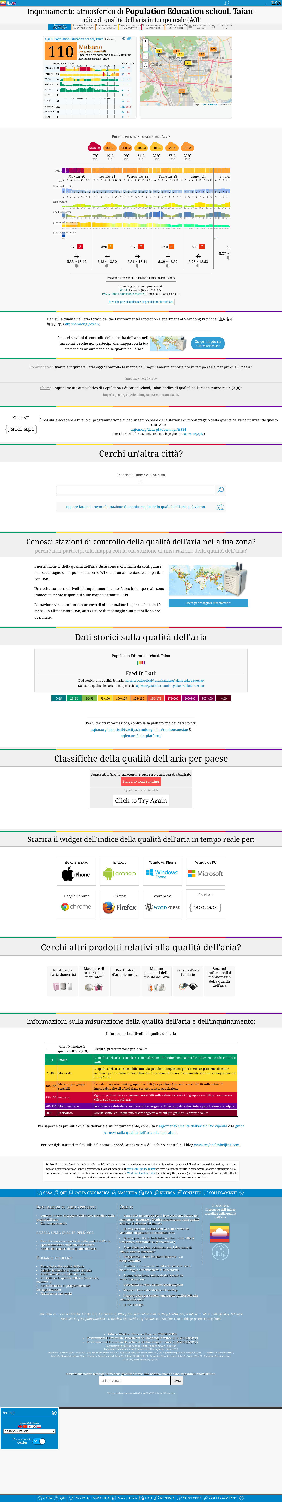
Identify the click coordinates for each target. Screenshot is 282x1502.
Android (119, 925)
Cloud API (205, 958)
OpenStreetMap (210, 104)
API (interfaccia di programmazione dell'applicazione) (63, 1450)
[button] (176, 54)
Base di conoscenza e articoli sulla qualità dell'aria (75, 1404)
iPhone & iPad (76, 925)
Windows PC (205, 925)
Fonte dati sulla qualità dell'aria (62, 1429)
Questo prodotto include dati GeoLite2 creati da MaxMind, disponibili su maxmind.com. (154, 1393)
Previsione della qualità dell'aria (62, 1437)
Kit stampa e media (53, 1386)
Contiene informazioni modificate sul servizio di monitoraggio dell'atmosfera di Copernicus (155, 1431)
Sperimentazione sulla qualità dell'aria (67, 1408)
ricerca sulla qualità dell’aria (65, 1395)
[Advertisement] (141, 772)
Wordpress (162, 959)
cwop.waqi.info (130, 1423)
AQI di (74, 39)
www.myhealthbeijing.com (216, 1307)
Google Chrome (76, 959)
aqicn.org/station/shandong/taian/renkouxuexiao (170, 686)
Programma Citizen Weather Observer (149, 1419)
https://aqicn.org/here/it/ (141, 378)
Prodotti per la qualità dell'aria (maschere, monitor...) (67, 1443)
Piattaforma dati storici (56, 1456)
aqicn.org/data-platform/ (141, 735)
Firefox (119, 959)
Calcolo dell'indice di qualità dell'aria (66, 1433)
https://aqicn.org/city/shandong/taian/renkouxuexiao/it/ (141, 395)
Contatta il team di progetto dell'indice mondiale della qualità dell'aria (75, 1380)
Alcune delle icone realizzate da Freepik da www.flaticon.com (151, 1440)
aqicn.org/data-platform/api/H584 (158, 429)
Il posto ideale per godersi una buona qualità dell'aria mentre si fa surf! (158, 1460)
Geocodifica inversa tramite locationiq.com (153, 1447)
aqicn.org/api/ (193, 434)
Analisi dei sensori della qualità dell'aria (68, 1411)
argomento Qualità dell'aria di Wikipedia (193, 1288)
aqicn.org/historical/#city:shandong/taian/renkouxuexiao (164, 680)
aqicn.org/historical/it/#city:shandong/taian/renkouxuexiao (139, 729)
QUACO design (133, 1467)
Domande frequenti (54, 1420)
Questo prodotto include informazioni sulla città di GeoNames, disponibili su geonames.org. (156, 1403)
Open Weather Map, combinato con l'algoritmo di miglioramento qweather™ (155, 1412)
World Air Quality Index (140, 1331)
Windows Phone (162, 925)
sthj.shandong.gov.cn (81, 324)
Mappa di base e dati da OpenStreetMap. (150, 1453)
